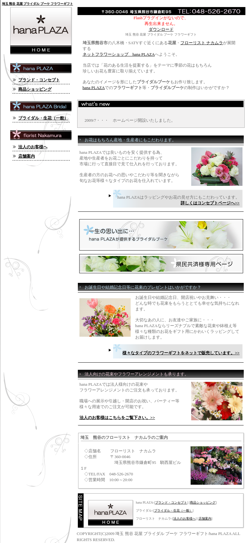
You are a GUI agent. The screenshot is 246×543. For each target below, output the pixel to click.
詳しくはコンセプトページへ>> (210, 203)
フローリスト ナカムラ (201, 42)
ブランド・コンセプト (171, 502)
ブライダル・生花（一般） (173, 510)
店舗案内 (205, 518)
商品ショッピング (203, 502)
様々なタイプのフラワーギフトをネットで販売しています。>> (181, 352)
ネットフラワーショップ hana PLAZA (119, 54)
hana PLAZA (94, 87)
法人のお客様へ (184, 518)
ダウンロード (161, 29)
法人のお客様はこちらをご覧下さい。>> (117, 417)
